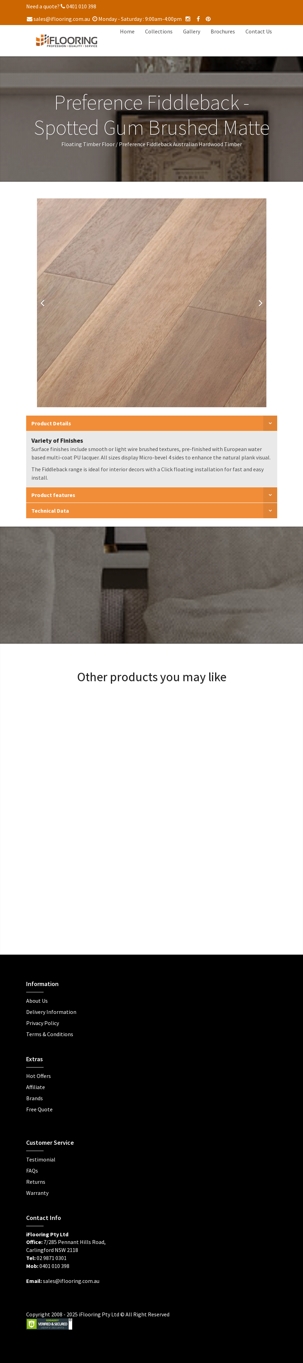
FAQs (32, 1170)
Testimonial (40, 1159)
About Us (37, 1000)
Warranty (37, 1192)
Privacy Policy (42, 1022)
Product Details (51, 423)
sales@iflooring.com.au (58, 18)
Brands (34, 1098)
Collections (159, 31)
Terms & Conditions (49, 1034)
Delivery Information (51, 1011)
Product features (53, 494)
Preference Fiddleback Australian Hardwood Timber (180, 144)
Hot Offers (38, 1075)
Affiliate (35, 1087)
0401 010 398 (78, 6)
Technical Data (50, 510)
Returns (35, 1181)
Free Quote (39, 1109)
